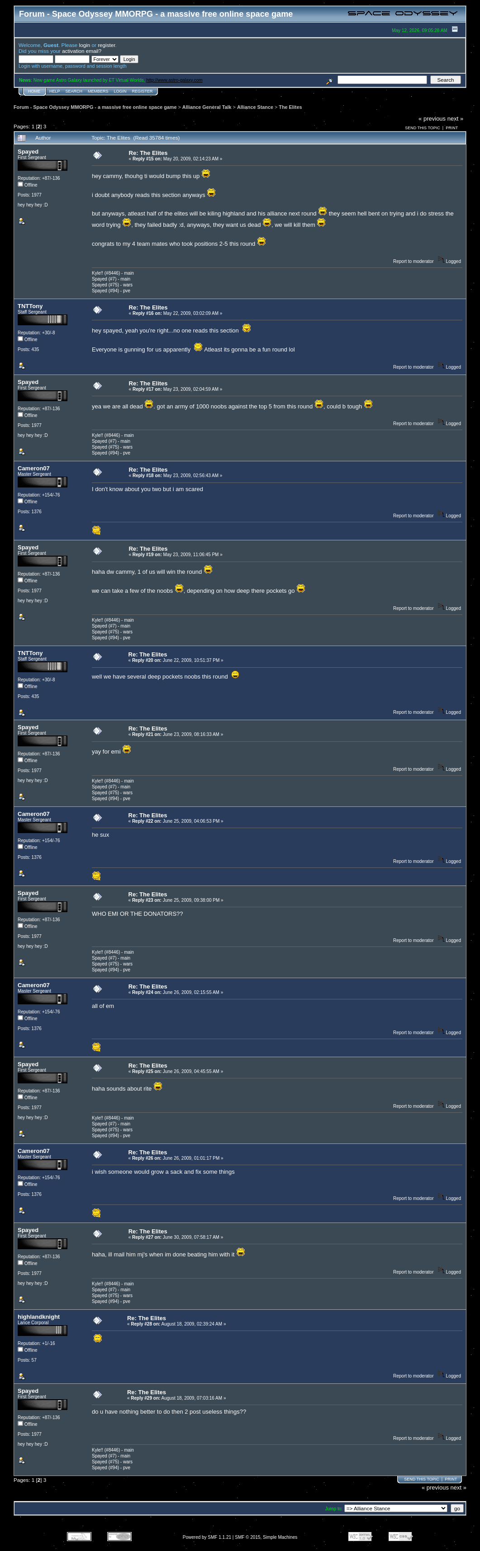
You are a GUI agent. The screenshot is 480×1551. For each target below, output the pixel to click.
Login (120, 91)
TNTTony (30, 306)
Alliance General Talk (207, 107)
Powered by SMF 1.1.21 (207, 1537)
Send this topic (422, 128)
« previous (432, 118)
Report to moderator (413, 261)
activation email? (81, 51)
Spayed (28, 151)
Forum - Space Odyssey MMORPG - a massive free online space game (95, 107)
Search (74, 91)
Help (54, 91)
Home (34, 91)
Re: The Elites (148, 153)
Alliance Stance (255, 107)
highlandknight (39, 1316)
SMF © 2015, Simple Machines (266, 1537)
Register (142, 91)
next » (455, 118)
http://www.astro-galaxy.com (174, 80)
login (84, 45)
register (106, 45)
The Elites (290, 107)
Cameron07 (34, 468)
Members (98, 91)
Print (452, 128)
